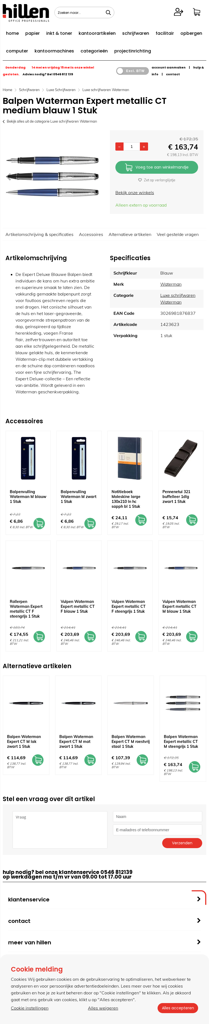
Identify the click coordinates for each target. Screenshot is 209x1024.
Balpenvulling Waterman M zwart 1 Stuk (78, 496)
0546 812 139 (63, 74)
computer (17, 51)
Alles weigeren (103, 1008)
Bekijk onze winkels (134, 192)
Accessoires (91, 234)
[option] (52, 176)
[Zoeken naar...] (108, 12)
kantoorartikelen (97, 33)
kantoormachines (54, 51)
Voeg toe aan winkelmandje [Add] (157, 167)
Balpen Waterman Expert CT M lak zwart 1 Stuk (24, 741)
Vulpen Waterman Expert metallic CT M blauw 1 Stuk (179, 606)
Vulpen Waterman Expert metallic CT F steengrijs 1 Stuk (129, 606)
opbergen (191, 33)
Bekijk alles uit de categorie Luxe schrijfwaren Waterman (50, 121)
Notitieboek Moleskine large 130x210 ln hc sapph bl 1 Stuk (126, 499)
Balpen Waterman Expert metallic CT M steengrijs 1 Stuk (181, 741)
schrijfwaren (135, 33)
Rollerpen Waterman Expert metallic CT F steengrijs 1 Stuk (26, 609)
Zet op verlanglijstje (156, 180)
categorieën (94, 51)
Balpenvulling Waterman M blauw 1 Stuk (28, 496)
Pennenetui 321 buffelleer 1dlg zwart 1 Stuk (176, 496)
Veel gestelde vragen (178, 234)
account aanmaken (169, 67)
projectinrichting (132, 51)
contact (173, 74)
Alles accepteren (178, 1008)
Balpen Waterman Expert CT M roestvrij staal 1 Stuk (131, 741)
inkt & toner (59, 33)
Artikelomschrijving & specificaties (39, 234)
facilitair (165, 33)
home (12, 33)
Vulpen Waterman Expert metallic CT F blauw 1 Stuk (78, 606)
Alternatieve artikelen (130, 234)
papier (32, 33)
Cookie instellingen (29, 1008)
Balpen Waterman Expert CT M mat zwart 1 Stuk (76, 741)
